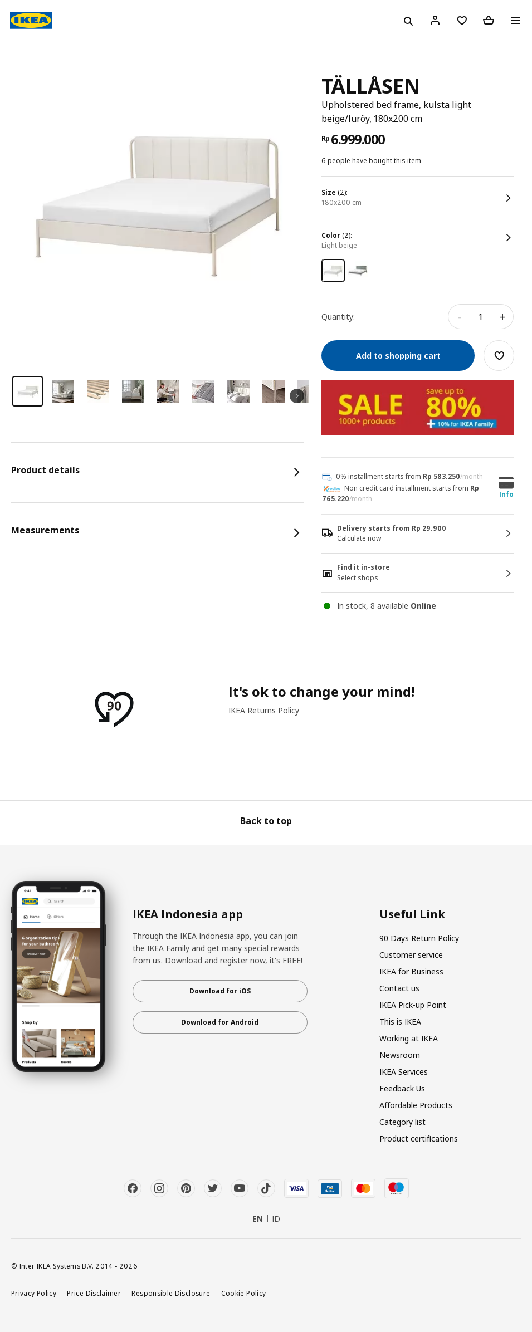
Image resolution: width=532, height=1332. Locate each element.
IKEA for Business (411, 971)
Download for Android (219, 1022)
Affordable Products (415, 1105)
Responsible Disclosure (170, 1293)
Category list (402, 1121)
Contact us (399, 988)
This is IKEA (400, 1021)
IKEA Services (403, 1071)
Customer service (411, 954)
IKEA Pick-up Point (412, 1005)
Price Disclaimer (94, 1293)
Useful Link (412, 914)
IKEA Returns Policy (263, 710)
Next (297, 396)
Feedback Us (402, 1088)
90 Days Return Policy (419, 938)
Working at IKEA (408, 1038)
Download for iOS (220, 991)
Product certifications (418, 1138)
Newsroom (399, 1055)
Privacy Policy (33, 1293)
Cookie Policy (243, 1293)
